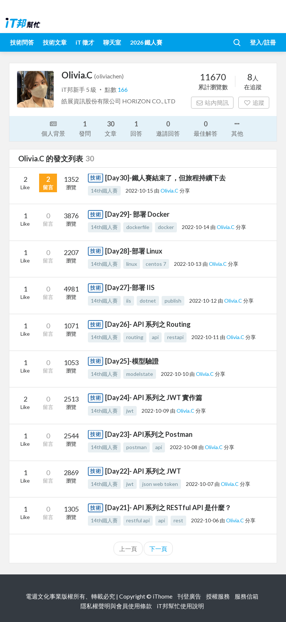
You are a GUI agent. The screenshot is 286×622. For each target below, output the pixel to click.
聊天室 (112, 42)
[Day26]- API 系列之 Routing (148, 324)
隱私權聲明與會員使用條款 (116, 605)
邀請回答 (168, 128)
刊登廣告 (189, 596)
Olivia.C (170, 190)
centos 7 (156, 264)
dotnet (148, 300)
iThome (162, 596)
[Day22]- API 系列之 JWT (143, 471)
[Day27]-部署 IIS (130, 287)
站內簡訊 (212, 102)
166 (123, 89)
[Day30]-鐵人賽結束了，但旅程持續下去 (165, 178)
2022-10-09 (155, 410)
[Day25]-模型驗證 (132, 361)
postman (136, 447)
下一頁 (158, 548)
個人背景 (53, 128)
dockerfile (137, 227)
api (155, 337)
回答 (136, 128)
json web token (160, 484)
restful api (138, 520)
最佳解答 (205, 128)
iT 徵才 (85, 42)
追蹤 (253, 102)
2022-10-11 (205, 337)
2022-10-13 (187, 264)
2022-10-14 (195, 227)
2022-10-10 (174, 374)
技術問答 (22, 42)
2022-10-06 (205, 520)
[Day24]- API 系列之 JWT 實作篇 (153, 397)
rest (178, 520)
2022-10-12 (203, 300)
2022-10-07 (199, 484)
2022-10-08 (183, 447)
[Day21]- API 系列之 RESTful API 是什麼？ (168, 507)
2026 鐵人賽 (146, 42)
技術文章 (55, 42)
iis (128, 300)
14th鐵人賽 (104, 190)
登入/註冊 (263, 42)
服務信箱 (246, 596)
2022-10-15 (139, 190)
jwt (130, 410)
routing (134, 337)
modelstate (139, 374)
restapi (175, 337)
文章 (111, 128)
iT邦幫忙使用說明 (180, 605)
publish (173, 300)
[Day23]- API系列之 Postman (149, 434)
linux (131, 264)
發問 (85, 128)
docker (166, 227)
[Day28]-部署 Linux (133, 251)
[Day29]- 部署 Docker (137, 214)
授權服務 (218, 596)
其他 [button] (237, 128)
